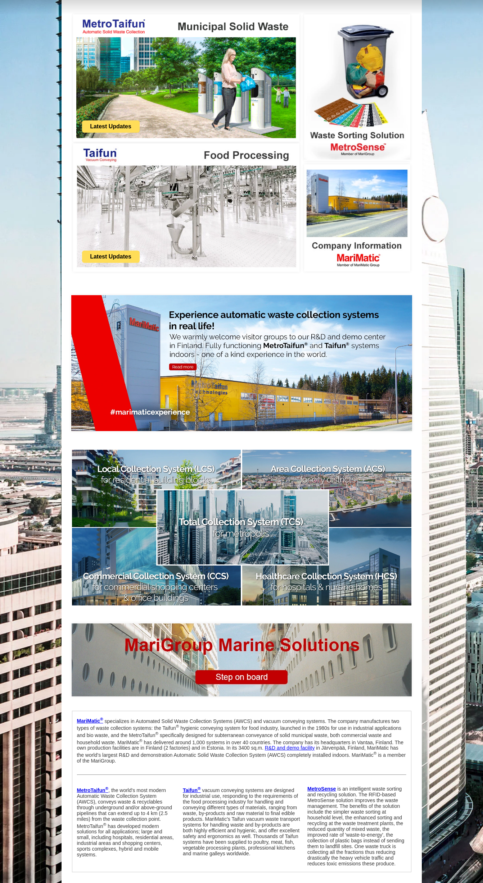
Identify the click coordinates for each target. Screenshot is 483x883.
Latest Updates (110, 126)
